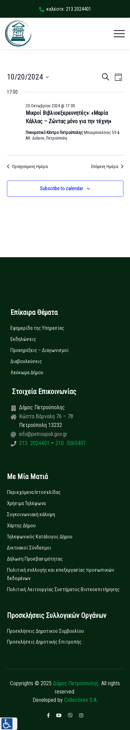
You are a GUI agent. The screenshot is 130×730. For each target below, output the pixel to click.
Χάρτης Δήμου (21, 525)
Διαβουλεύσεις (26, 361)
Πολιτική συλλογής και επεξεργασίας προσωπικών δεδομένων (60, 574)
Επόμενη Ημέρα (107, 166)
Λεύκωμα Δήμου (26, 372)
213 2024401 (35, 443)
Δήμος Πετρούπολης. (76, 683)
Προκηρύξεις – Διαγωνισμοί (39, 350)
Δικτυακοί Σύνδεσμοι (29, 548)
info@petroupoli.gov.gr (43, 434)
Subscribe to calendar (61, 188)
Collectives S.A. (81, 700)
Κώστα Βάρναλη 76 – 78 (46, 416)
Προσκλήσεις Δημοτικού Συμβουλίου (45, 631)
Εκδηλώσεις (23, 339)
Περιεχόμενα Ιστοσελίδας (34, 492)
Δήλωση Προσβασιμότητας (35, 559)
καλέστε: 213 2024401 (65, 9)
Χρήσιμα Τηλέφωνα (26, 503)
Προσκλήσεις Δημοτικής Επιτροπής (44, 642)
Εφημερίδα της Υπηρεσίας (37, 328)
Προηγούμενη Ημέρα (27, 166)
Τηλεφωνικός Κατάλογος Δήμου (39, 537)
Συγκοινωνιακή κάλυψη (31, 514)
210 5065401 (70, 443)
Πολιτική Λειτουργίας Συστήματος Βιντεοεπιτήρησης (63, 589)
